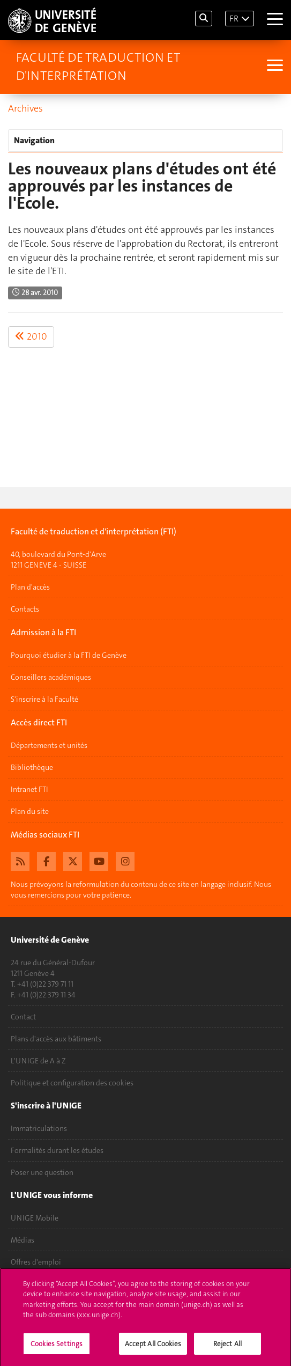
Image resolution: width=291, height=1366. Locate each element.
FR (233, 18)
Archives (25, 108)
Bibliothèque (32, 767)
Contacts (25, 609)
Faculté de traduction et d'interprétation (98, 66)
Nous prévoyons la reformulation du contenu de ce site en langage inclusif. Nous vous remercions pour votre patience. (141, 889)
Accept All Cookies (153, 1347)
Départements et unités (49, 745)
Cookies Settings (57, 1347)
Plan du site (30, 811)
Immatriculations (39, 1128)
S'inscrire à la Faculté (44, 699)
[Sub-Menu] (273, 66)
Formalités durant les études (57, 1150)
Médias (22, 1240)
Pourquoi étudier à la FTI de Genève (68, 655)
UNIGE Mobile (34, 1218)
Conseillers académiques (51, 677)
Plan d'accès (30, 587)
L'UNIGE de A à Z (38, 1061)
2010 (31, 336)
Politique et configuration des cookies (72, 1083)
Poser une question (42, 1172)
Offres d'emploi (36, 1262)
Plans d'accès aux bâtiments (56, 1039)
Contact (23, 1017)
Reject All (227, 1347)
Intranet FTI (29, 789)
